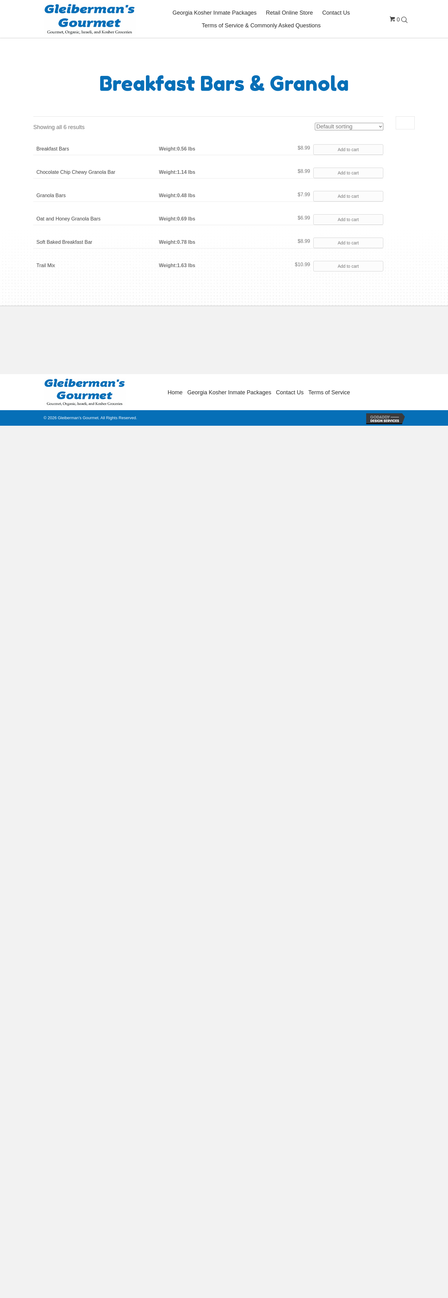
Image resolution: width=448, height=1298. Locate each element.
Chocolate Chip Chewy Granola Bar (75, 172)
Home (175, 392)
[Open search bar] (404, 20)
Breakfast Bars (52, 148)
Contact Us (290, 392)
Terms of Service (329, 392)
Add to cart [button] (348, 149)
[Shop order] (349, 126)
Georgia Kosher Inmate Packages (229, 392)
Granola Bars (51, 195)
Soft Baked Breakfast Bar (64, 242)
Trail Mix (45, 265)
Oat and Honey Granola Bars (68, 218)
